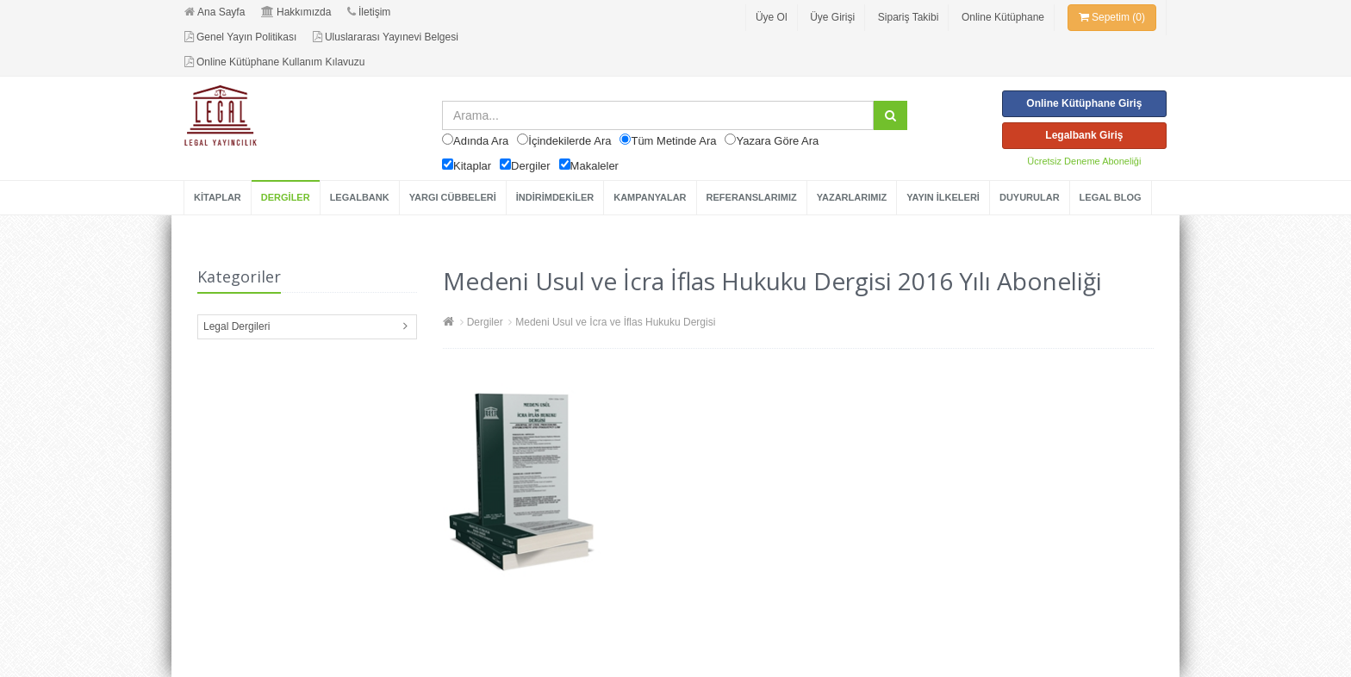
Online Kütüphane (1003, 17)
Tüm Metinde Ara (673, 140)
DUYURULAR (1029, 197)
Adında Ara (480, 140)
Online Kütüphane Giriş (1084, 103)
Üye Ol (772, 17)
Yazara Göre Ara (777, 140)
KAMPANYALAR (649, 197)
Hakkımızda (296, 12)
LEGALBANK (359, 197)
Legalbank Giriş (1084, 135)
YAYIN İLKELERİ (943, 197)
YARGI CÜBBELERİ (452, 197)
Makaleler (594, 165)
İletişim (368, 12)
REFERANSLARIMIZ (752, 197)
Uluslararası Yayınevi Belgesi (385, 37)
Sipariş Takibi (908, 17)
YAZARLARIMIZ (852, 197)
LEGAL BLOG (1111, 197)
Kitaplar (472, 165)
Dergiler (531, 165)
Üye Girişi (832, 17)
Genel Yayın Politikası (240, 37)
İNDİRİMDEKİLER (555, 197)
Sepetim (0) (1112, 17)
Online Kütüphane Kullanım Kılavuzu (274, 62)
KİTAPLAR (217, 197)
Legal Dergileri (236, 326)
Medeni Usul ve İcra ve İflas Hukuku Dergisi (615, 322)
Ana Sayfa (214, 12)
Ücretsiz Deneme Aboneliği (1084, 161)
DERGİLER (285, 197)
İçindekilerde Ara (569, 140)
